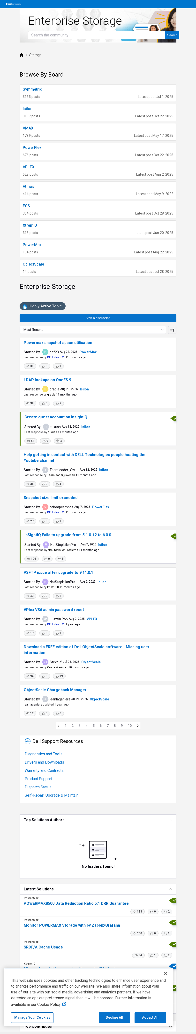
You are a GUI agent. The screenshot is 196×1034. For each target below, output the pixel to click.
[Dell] (21, 55)
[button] (30, 366)
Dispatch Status (38, 787)
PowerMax (88, 352)
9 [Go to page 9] (122, 726)
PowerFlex (100, 507)
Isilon (84, 389)
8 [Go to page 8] (115, 726)
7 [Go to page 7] (108, 726)
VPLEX (92, 619)
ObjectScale (91, 662)
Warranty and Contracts (44, 770)
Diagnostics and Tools (43, 754)
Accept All (150, 1017)
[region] (88, 997)
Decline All (114, 1017)
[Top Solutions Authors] (98, 819)
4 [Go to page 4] (87, 726)
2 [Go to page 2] (73, 726)
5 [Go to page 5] (94, 726)
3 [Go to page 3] (80, 726)
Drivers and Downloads (44, 762)
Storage (35, 55)
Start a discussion (98, 318)
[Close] (165, 973)
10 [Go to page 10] (130, 726)
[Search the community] (96, 35)
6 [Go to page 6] (101, 726)
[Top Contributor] (98, 1026)
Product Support (38, 778)
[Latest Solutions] (98, 889)
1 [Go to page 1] (66, 726)
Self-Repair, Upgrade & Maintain (51, 795)
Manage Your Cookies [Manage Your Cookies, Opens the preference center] (32, 1017)
